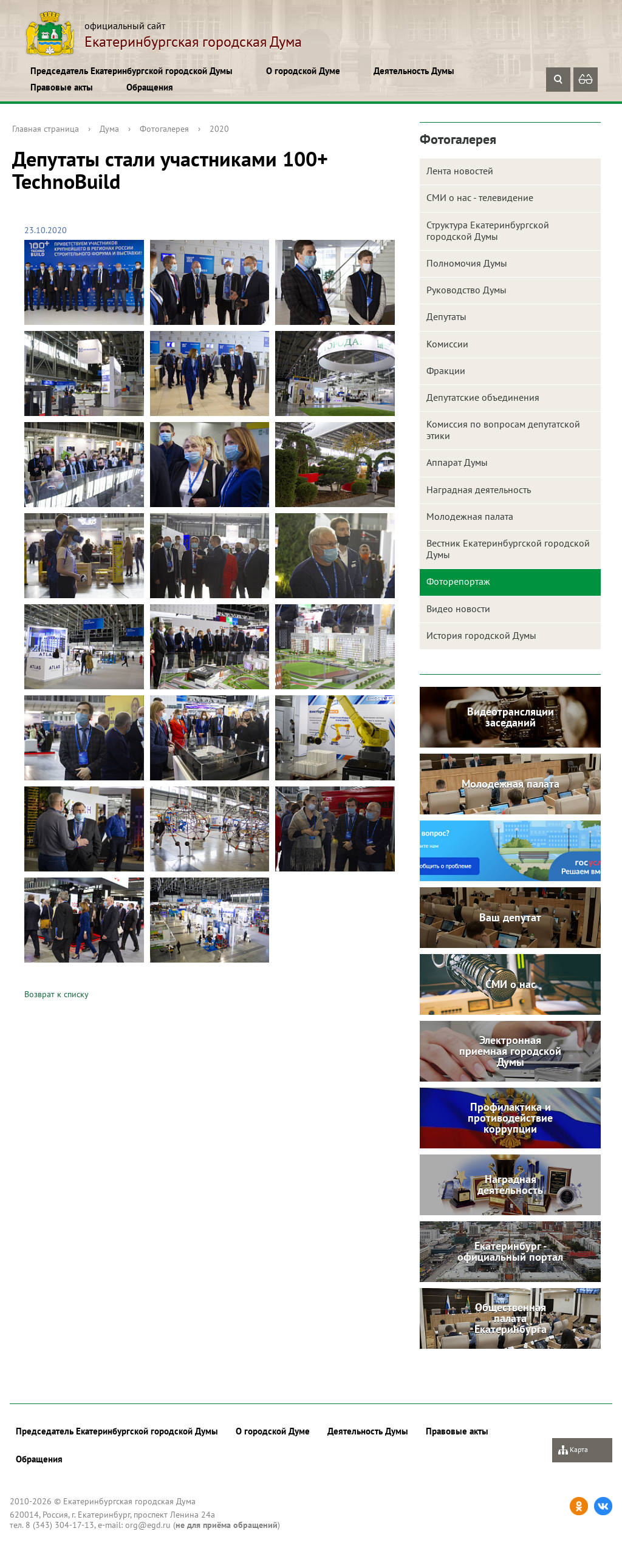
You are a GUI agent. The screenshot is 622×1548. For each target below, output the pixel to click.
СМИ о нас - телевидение (479, 197)
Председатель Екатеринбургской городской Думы (131, 71)
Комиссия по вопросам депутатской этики (503, 430)
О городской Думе (303, 71)
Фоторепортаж (458, 581)
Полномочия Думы (466, 263)
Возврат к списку (56, 994)
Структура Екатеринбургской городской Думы (487, 230)
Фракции (445, 370)
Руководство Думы (466, 290)
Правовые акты (61, 87)
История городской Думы (481, 635)
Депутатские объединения (482, 397)
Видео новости (458, 608)
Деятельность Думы (414, 71)
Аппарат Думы (457, 462)
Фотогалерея (164, 128)
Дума (109, 128)
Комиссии (447, 344)
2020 (219, 128)
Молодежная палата (469, 516)
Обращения (149, 87)
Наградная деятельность (478, 489)
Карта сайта (573, 1453)
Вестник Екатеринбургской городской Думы (508, 549)
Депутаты (446, 316)
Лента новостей (459, 171)
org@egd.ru (148, 1524)
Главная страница (45, 128)
